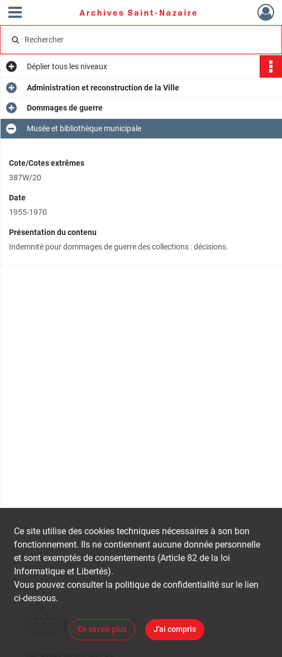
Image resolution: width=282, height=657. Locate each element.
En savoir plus (102, 629)
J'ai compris (175, 629)
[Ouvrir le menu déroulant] (15, 13)
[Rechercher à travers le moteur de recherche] (135, 39)
